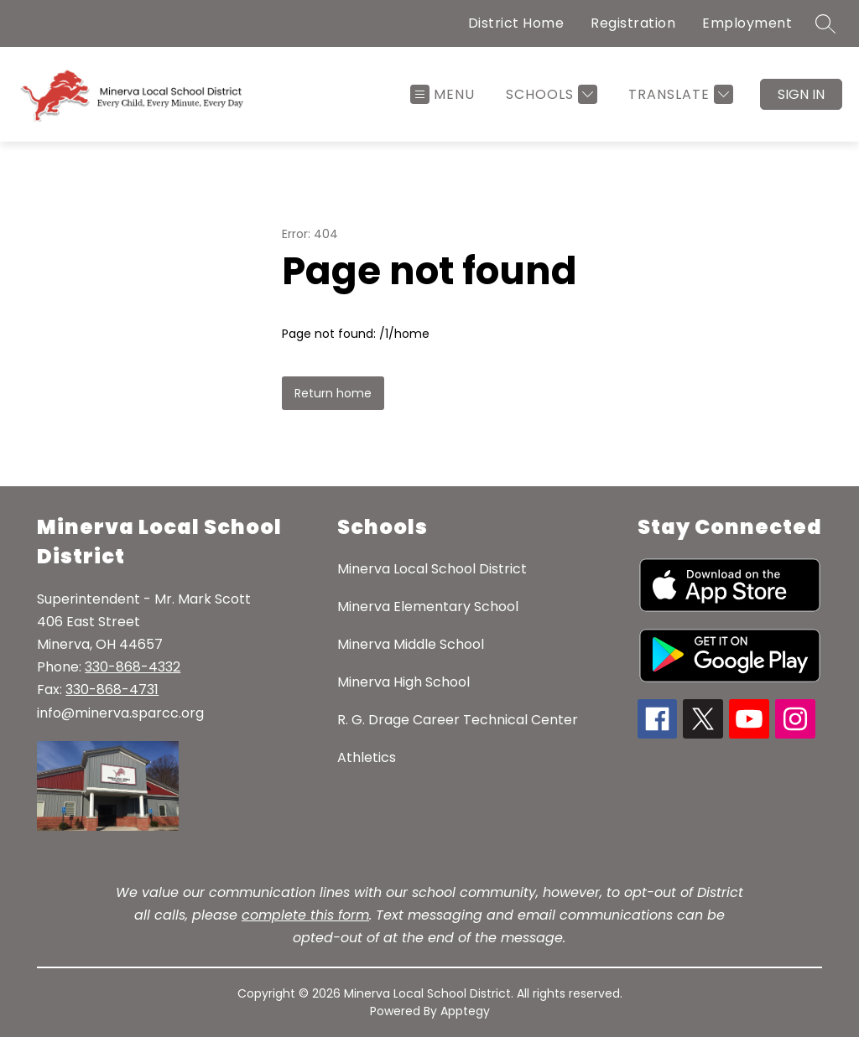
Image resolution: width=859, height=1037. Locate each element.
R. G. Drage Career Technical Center (457, 719)
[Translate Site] (678, 94)
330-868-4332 (132, 667)
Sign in (801, 94)
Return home (333, 393)
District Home (516, 23)
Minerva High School (403, 682)
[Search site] (825, 23)
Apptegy (465, 1011)
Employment (747, 23)
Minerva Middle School (410, 644)
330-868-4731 (112, 689)
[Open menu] (442, 94)
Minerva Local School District (432, 568)
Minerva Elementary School (427, 606)
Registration (633, 23)
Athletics (366, 757)
